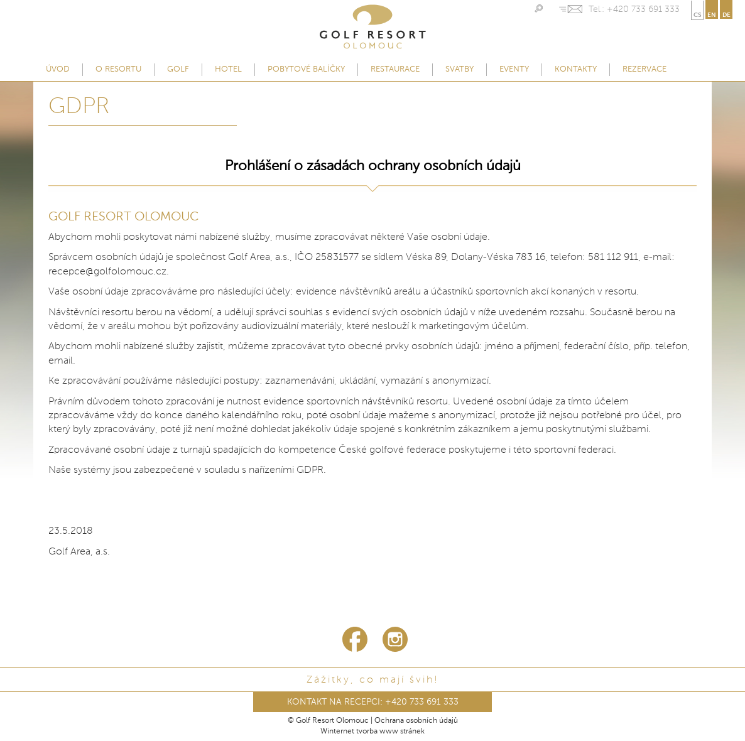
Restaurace (395, 69)
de (726, 15)
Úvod (58, 69)
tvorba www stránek (390, 731)
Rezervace (644, 69)
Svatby (459, 69)
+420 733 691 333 (643, 9)
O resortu (118, 69)
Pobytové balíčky (306, 69)
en (711, 15)
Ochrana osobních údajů (416, 721)
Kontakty (576, 69)
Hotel (228, 69)
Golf (178, 69)
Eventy (514, 69)
